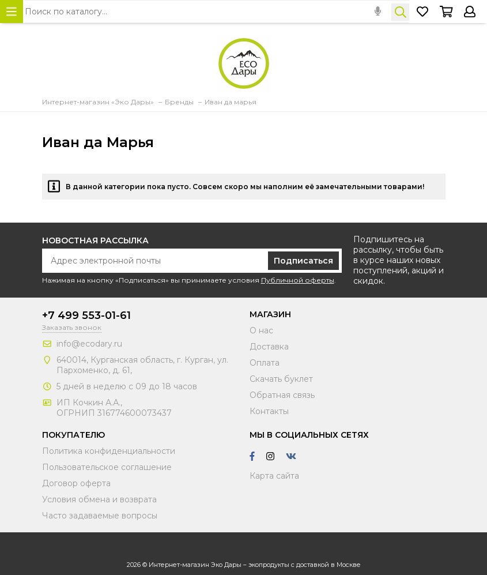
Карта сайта (274, 476)
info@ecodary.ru (89, 344)
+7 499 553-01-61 (86, 315)
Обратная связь (282, 395)
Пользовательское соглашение (107, 467)
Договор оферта (76, 483)
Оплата (265, 363)
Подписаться (303, 260)
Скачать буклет (281, 379)
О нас (261, 330)
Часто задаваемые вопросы (99, 515)
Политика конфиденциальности (108, 451)
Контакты (269, 411)
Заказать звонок (71, 327)
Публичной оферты (297, 280)
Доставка (269, 346)
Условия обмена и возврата (99, 499)
